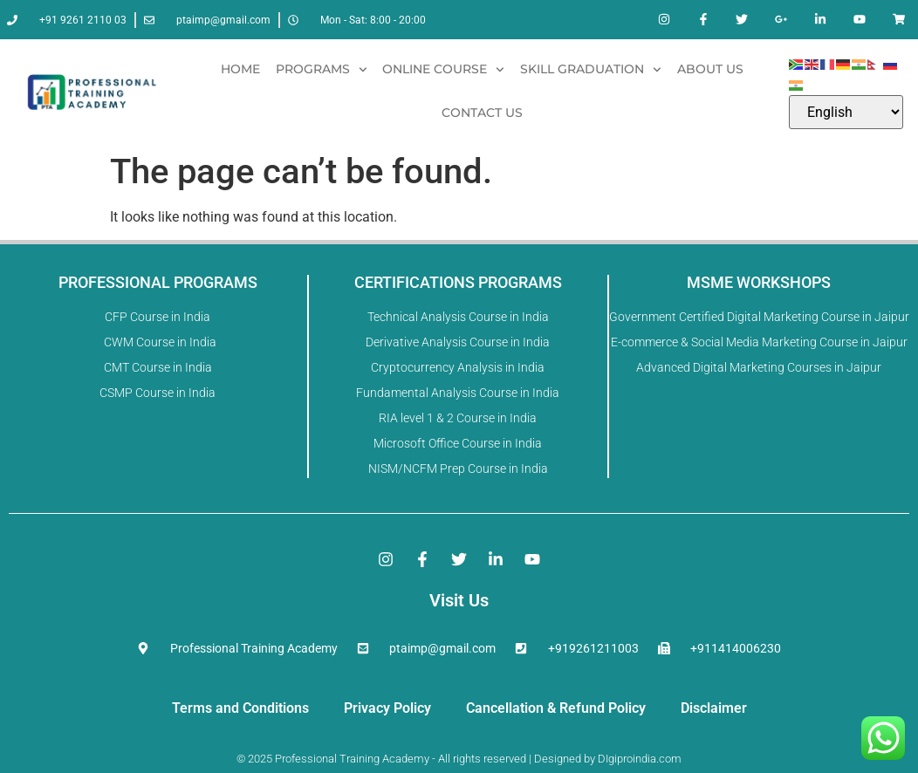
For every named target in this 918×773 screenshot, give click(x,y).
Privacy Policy (387, 708)
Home (240, 69)
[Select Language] (846, 112)
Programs (321, 70)
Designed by (563, 758)
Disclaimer (714, 708)
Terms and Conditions (240, 708)
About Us (710, 69)
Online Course (443, 70)
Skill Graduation (590, 70)
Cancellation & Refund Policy (556, 708)
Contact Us (482, 112)
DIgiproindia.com (640, 758)
